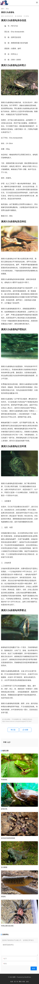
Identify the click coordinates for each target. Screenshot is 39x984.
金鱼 (27, 981)
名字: (5, 958)
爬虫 (7, 8)
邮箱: (5, 963)
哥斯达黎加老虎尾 (7, 926)
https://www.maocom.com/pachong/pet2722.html (16, 721)
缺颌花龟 (4, 809)
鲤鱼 (23, 981)
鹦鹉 (20, 981)
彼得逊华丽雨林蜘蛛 (8, 838)
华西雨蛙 (4, 779)
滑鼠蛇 (3, 896)
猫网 (2, 8)
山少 (8, 742)
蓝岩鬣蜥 (4, 867)
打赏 (13, 730)
